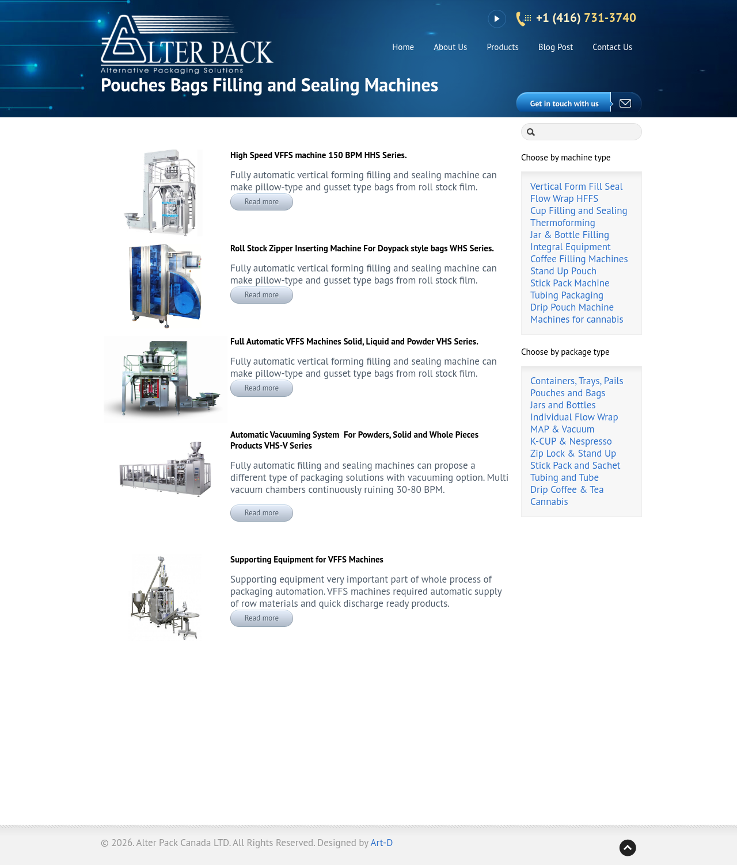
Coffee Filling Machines (579, 258)
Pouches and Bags (568, 392)
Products (502, 46)
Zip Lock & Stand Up (573, 453)
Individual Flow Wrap (574, 417)
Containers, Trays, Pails (577, 380)
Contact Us (612, 46)
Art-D (382, 842)
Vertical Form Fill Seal (576, 186)
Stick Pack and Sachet (575, 465)
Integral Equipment (570, 246)
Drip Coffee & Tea (567, 489)
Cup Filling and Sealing (579, 210)
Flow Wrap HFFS (564, 198)
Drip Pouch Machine (572, 307)
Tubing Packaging (566, 295)
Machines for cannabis (577, 319)
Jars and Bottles (563, 405)
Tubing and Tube (564, 477)
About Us (450, 46)
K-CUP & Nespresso (571, 441)
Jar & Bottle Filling (569, 234)
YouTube (496, 19)
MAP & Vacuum (562, 429)
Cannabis (549, 501)
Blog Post (555, 46)
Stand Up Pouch (563, 271)
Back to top (627, 847)
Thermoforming (562, 222)
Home (403, 46)
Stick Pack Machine (570, 283)
